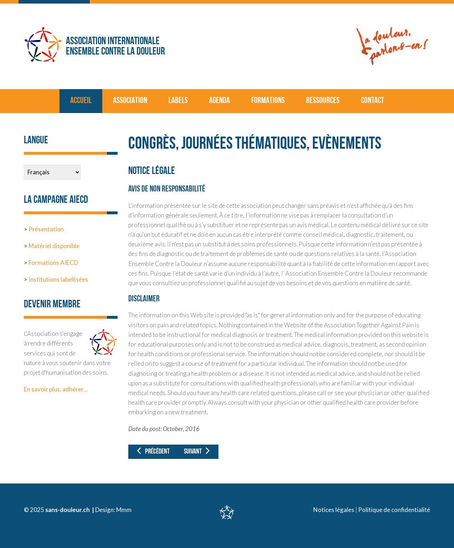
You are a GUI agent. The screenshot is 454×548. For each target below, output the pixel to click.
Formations (268, 101)
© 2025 (34, 509)
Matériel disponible (53, 246)
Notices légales (333, 509)
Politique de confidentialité (394, 509)
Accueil (81, 101)
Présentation (46, 229)
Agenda (219, 101)
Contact (372, 101)
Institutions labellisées (58, 279)
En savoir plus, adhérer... (56, 389)
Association (130, 101)
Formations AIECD (53, 262)
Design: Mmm (113, 509)
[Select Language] (52, 172)
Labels (178, 101)
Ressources (323, 101)
